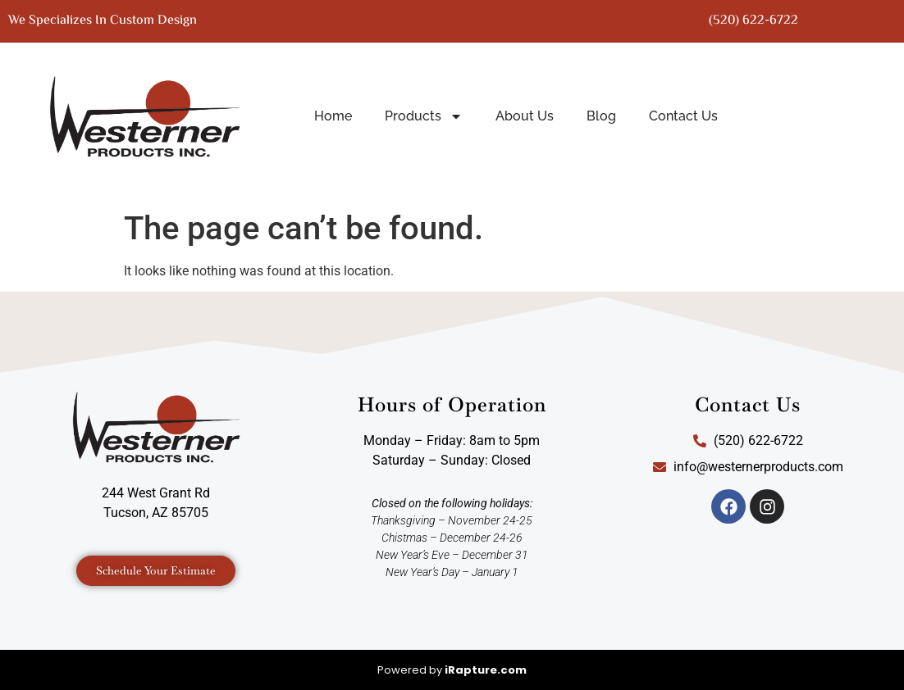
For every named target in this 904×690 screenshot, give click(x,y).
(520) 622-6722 (753, 21)
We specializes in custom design (102, 21)
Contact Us (683, 116)
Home (333, 116)
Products (424, 116)
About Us (524, 116)
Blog (601, 116)
